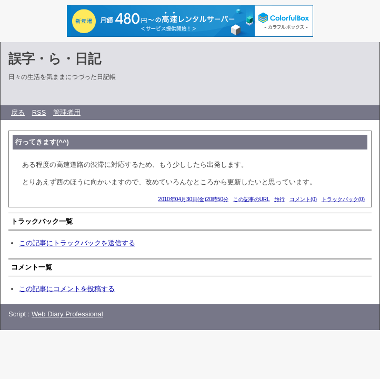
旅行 (279, 199)
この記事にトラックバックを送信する (77, 243)
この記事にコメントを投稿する (67, 289)
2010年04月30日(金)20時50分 (193, 199)
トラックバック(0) (343, 199)
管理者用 (67, 112)
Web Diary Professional (67, 314)
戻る (18, 112)
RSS (39, 112)
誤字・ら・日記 (54, 58)
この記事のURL (251, 199)
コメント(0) (303, 199)
